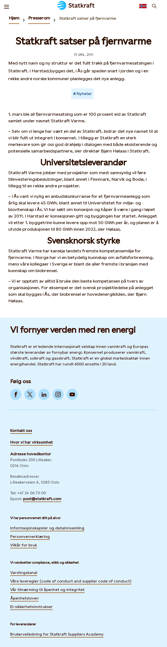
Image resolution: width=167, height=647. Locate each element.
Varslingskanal (23, 572)
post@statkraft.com (42, 498)
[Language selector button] (143, 6)
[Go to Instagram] (58, 394)
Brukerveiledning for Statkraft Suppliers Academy (57, 634)
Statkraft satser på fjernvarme (87, 18)
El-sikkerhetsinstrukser (31, 606)
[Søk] (154, 6)
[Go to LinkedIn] (44, 394)
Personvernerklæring (30, 536)
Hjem (14, 17)
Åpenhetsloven (24, 598)
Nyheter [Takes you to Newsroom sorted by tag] (84, 93)
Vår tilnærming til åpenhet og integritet (47, 589)
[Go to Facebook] (15, 394)
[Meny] (6, 6)
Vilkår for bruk (23, 545)
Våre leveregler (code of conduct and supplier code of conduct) (70, 581)
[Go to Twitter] (29, 394)
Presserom (39, 17)
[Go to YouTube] (72, 394)
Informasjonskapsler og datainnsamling (47, 527)
